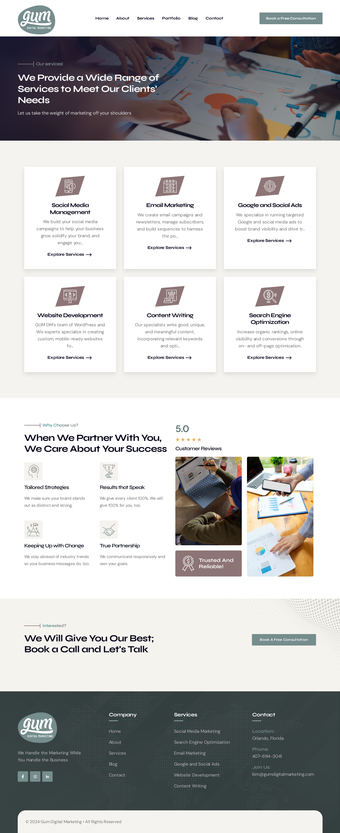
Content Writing (190, 786)
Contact (214, 18)
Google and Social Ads (197, 764)
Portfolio (171, 18)
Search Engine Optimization (202, 742)
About (122, 18)
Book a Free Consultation (291, 18)
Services (145, 18)
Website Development (197, 775)
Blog (193, 18)
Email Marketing (190, 753)
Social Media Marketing (197, 731)
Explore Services (70, 255)
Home (101, 18)
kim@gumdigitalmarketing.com (283, 774)
